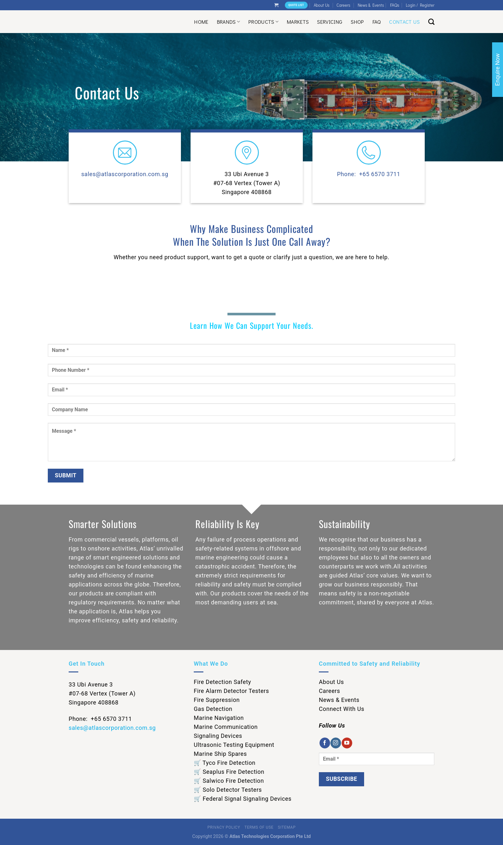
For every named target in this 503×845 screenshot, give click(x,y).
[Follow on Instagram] (335, 743)
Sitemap (286, 827)
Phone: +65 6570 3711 (368, 174)
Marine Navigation (219, 717)
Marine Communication (226, 726)
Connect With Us (341, 708)
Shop (357, 21)
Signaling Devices (218, 735)
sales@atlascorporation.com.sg (124, 174)
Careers (343, 5)
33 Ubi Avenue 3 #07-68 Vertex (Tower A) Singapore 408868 (246, 183)
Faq (376, 21)
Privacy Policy (224, 827)
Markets (298, 21)
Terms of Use (258, 827)
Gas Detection (213, 708)
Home (201, 21)
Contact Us (404, 21)
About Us (321, 5)
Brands (228, 21)
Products (263, 21)
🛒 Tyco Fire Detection (224, 762)
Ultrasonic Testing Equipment (234, 744)
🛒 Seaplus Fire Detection (229, 771)
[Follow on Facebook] (325, 743)
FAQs (394, 5)
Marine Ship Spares (220, 753)
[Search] (431, 22)
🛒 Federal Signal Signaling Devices (243, 798)
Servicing (329, 21)
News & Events (371, 5)
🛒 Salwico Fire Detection (229, 780)
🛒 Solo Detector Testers (228, 789)
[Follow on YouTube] (347, 743)
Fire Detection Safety (222, 682)
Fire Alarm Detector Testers (231, 690)
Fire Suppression (217, 699)
